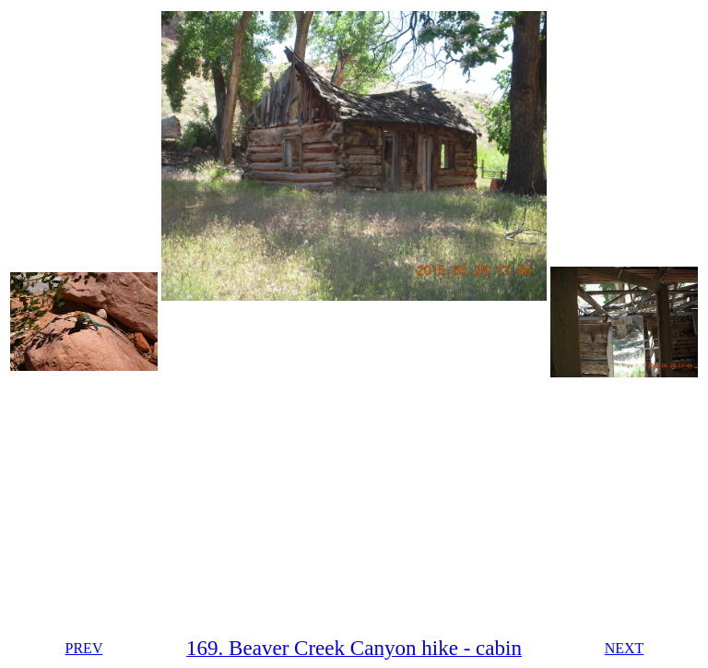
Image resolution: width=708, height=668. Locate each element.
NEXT (624, 648)
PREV (84, 648)
